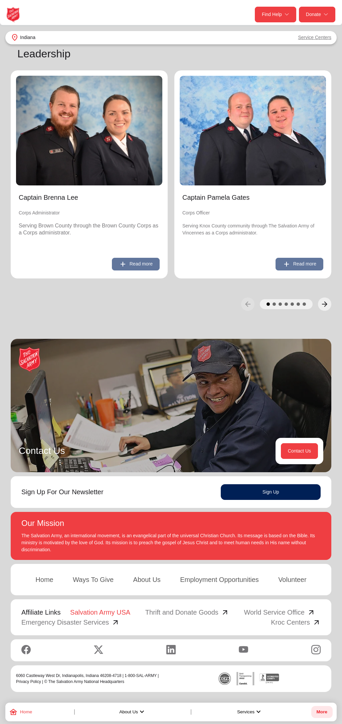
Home (44, 579)
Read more (136, 264)
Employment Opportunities (219, 579)
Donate (317, 14)
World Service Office (279, 612)
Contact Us (299, 451)
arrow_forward (325, 304)
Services (250, 712)
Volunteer (292, 579)
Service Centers (314, 37)
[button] (268, 304)
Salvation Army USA (100, 612)
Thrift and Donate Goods (187, 612)
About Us (132, 712)
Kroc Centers (296, 622)
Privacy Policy (28, 681)
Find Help (275, 14)
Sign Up (271, 492)
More (322, 711)
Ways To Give (93, 579)
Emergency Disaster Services (70, 622)
